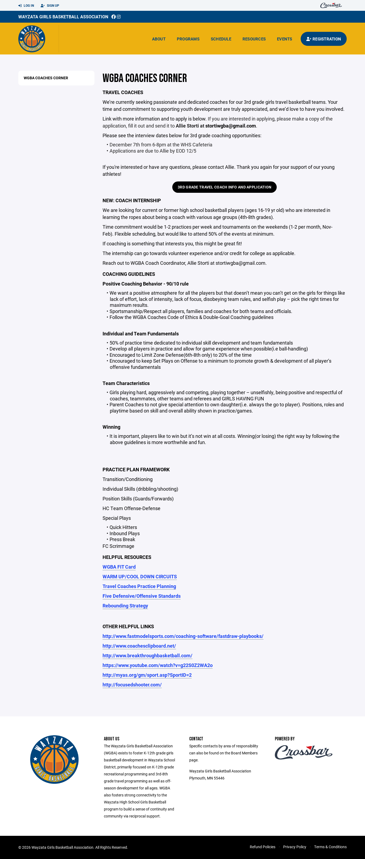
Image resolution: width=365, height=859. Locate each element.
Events (284, 39)
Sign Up (50, 5)
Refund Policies (262, 846)
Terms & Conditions (330, 846)
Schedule (221, 39)
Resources (254, 39)
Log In (26, 5)
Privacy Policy (294, 846)
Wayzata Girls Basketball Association (63, 16)
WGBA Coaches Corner (46, 77)
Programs (188, 39)
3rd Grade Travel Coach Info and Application (224, 187)
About (159, 39)
